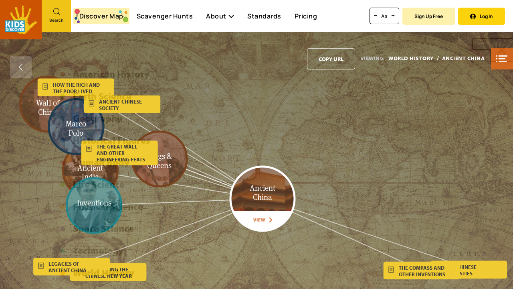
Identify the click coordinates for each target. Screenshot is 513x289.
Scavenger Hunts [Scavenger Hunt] (164, 16)
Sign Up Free (428, 16)
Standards (264, 16)
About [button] (220, 16)
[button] (502, 58)
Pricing (306, 16)
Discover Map (101, 16)
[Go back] (21, 67)
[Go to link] (21, 19)
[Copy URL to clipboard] (331, 58)
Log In (481, 16)
